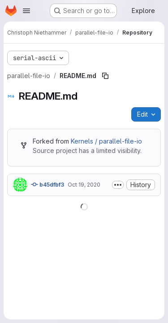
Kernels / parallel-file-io (106, 141)
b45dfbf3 (47, 184)
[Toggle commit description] (118, 185)
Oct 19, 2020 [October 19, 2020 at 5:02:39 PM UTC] (84, 184)
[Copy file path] (105, 76)
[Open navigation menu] (26, 11)
